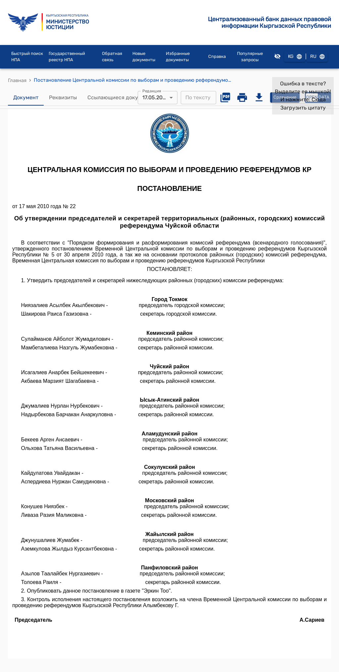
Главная (17, 80)
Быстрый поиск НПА (27, 57)
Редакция (151, 90)
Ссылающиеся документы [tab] (121, 98)
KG (294, 56)
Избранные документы (178, 57)
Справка (217, 56)
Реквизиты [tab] (63, 98)
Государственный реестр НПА (67, 57)
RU (317, 56)
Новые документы (143, 57)
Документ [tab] (26, 98)
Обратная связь (112, 57)
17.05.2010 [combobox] (155, 97)
